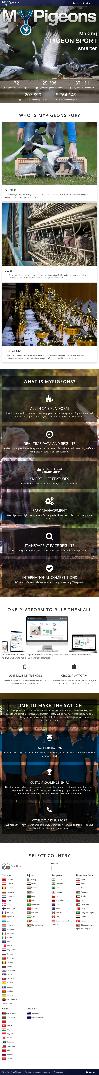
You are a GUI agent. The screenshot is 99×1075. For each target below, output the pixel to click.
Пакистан (8, 1042)
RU (75, 3)
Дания (6, 904)
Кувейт (81, 896)
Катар (80, 908)
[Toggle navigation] (94, 3)
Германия (8, 917)
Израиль (81, 888)
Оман (80, 900)
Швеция (7, 987)
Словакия (8, 978)
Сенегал (32, 921)
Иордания (82, 892)
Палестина (82, 904)
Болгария (8, 892)
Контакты (58, 1072)
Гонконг (7, 1025)
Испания (7, 983)
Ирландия (8, 933)
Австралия (33, 1013)
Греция (7, 921)
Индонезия (8, 1033)
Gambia (32, 888)
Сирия (81, 917)
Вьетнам (7, 1058)
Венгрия (7, 925)
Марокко (32, 908)
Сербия (7, 974)
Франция (7, 912)
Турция (81, 921)
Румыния (8, 962)
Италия (7, 937)
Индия (6, 1029)
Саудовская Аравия (86, 912)
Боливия (57, 884)
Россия (7, 966)
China (55, 904)
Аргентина (57, 879)
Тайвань (7, 1050)
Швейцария (8, 991)
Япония (7, 1038)
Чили (55, 896)
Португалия (8, 958)
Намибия (32, 912)
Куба (55, 908)
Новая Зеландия (35, 1017)
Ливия (31, 896)
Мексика (57, 912)
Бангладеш (8, 1017)
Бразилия (57, 888)
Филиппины (8, 1046)
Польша (7, 954)
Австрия (7, 884)
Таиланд (7, 1054)
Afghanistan (9, 1013)
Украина (7, 995)
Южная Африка (35, 925)
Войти (86, 3)
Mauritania (33, 904)
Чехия (6, 900)
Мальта (7, 945)
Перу (55, 917)
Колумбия (57, 900)
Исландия (8, 929)
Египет (31, 884)
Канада (56, 892)
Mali (30, 900)
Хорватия (8, 896)
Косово (7, 941)
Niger (31, 917)
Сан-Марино (9, 970)
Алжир (31, 879)
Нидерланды (9, 950)
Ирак (80, 884)
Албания (7, 879)
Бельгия (7, 888)
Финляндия (8, 908)
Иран (80, 879)
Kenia (31, 892)
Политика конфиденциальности (37, 1072)
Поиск (54, 863)
